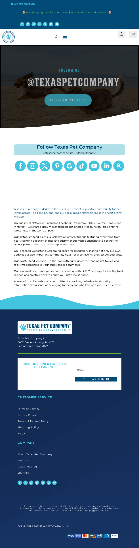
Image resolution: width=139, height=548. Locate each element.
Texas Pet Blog (27, 466)
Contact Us (25, 460)
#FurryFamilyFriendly (68, 100)
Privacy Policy (27, 415)
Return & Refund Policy (33, 421)
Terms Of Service (29, 408)
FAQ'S (22, 433)
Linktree (23, 472)
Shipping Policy (28, 427)
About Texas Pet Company (35, 454)
